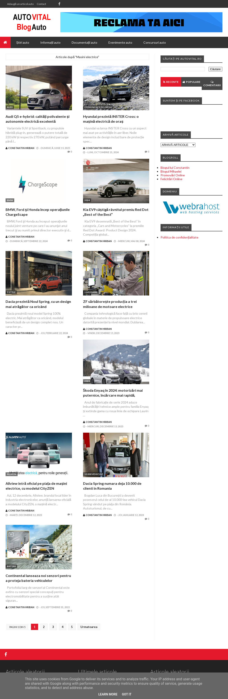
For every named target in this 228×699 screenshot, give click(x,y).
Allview (11, 474)
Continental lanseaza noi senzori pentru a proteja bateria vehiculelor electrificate (38, 580)
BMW (10, 200)
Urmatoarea (88, 627)
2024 (87, 200)
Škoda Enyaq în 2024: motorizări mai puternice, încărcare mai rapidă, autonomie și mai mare (113, 395)
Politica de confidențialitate (179, 237)
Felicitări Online (171, 179)
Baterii (11, 566)
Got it (126, 694)
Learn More (107, 694)
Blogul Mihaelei (171, 171)
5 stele (11, 292)
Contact (41, 4)
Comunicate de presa (98, 107)
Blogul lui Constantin (175, 167)
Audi (10, 107)
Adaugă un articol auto (20, 4)
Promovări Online (173, 175)
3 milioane (91, 292)
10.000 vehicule (93, 474)
